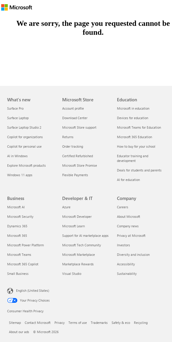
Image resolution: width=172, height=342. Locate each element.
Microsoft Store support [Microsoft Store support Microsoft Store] (79, 127)
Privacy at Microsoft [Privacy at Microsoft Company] (131, 235)
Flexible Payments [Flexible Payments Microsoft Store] (75, 175)
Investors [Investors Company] (123, 245)
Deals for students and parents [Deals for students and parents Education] (139, 170)
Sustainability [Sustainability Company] (127, 273)
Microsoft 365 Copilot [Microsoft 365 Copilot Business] (22, 264)
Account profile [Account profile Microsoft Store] (73, 108)
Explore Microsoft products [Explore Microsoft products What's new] (26, 165)
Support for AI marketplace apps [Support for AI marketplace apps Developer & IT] (85, 235)
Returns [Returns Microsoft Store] (68, 137)
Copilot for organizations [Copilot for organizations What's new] (25, 137)
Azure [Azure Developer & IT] (66, 207)
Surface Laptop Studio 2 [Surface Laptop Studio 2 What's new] (24, 127)
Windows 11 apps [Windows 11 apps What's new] (19, 175)
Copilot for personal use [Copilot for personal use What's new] (24, 146)
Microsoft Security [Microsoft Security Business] (20, 216)
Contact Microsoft (38, 322)
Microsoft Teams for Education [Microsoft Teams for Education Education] (139, 127)
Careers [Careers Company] (122, 207)
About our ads (19, 332)
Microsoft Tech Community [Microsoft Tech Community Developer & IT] (81, 245)
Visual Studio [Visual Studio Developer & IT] (71, 273)
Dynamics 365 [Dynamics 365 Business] (17, 226)
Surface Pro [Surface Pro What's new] (15, 108)
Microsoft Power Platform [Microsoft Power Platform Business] (25, 245)
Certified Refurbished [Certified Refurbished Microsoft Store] (77, 156)
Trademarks (99, 322)
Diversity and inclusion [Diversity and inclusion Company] (133, 254)
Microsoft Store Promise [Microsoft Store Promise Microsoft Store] (79, 165)
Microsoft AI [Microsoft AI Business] (16, 207)
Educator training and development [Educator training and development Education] (132, 158)
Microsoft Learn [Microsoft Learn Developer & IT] (73, 226)
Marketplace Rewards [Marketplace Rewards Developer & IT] (78, 264)
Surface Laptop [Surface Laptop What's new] (18, 118)
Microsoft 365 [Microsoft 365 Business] (17, 235)
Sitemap (15, 322)
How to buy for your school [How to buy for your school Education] (136, 146)
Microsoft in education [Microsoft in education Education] (133, 108)
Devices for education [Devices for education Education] (132, 118)
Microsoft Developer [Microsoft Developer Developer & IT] (77, 216)
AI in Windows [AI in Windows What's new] (17, 156)
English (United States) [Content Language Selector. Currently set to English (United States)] (32, 290)
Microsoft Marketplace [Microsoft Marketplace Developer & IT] (78, 254)
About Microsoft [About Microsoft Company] (128, 216)
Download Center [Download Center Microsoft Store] (74, 118)
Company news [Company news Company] (128, 226)
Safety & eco (121, 322)
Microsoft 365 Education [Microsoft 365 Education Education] (134, 137)
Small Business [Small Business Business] (18, 273)
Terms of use (77, 322)
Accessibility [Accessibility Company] (126, 264)
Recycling (141, 322)
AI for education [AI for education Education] (128, 179)
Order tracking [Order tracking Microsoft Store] (72, 146)
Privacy (59, 322)
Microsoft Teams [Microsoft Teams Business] (19, 254)
